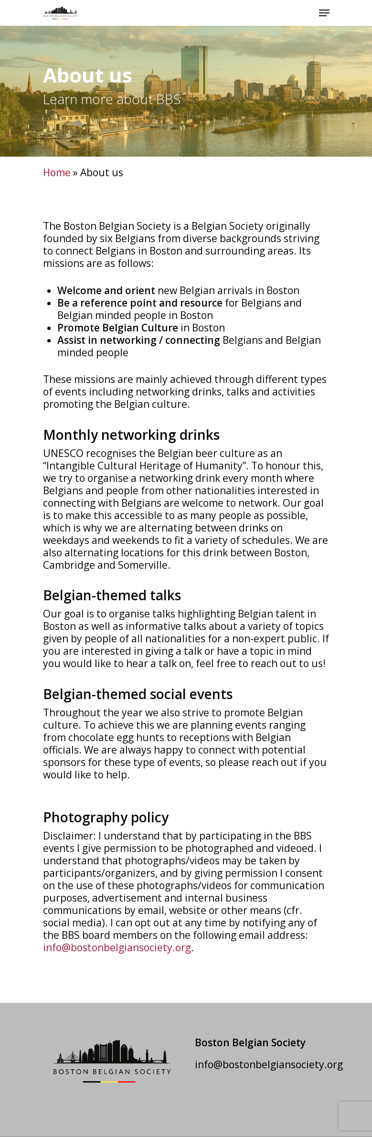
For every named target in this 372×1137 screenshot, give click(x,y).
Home (57, 172)
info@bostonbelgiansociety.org (117, 947)
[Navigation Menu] (324, 13)
